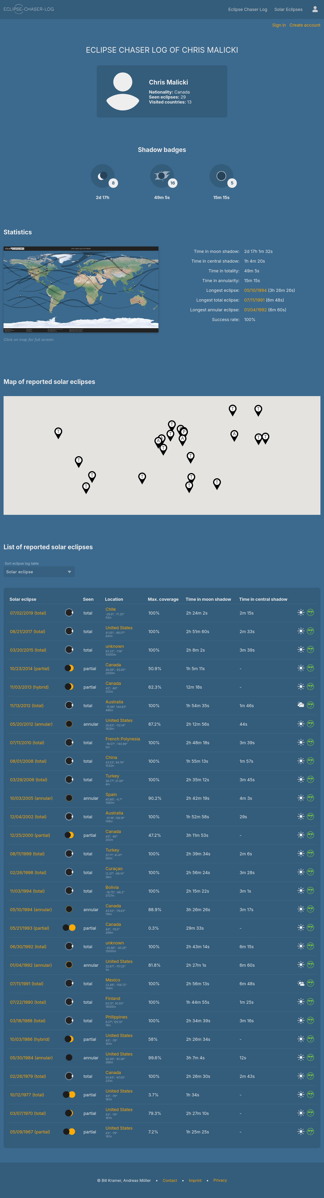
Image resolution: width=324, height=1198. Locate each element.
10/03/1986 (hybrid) (30, 1039)
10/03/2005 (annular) (31, 798)
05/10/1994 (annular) (31, 909)
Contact (170, 1180)
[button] (189, 487)
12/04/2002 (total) (28, 816)
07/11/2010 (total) (27, 742)
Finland (112, 998)
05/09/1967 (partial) (30, 1131)
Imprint (195, 1180)
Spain (111, 794)
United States (119, 627)
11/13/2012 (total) (27, 705)
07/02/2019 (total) (28, 613)
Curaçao (114, 868)
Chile (110, 609)
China (111, 757)
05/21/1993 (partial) (29, 928)
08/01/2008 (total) (28, 761)
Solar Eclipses (288, 9)
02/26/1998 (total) (28, 872)
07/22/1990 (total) (28, 1002)
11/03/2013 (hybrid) (29, 687)
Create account (305, 25)
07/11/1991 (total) (26, 983)
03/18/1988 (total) (28, 1020)
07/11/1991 (254, 300)
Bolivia (112, 887)
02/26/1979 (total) (28, 1076)
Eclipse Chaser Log (247, 9)
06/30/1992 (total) (28, 946)
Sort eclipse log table (22, 563)
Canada (113, 664)
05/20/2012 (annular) (31, 724)
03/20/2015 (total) (28, 650)
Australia (114, 701)
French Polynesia (122, 738)
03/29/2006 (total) (29, 779)
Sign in (279, 25)
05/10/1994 (255, 290)
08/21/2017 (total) (27, 631)
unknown (114, 646)
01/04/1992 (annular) (31, 965)
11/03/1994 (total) (27, 891)
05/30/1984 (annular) (31, 1057)
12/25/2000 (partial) (30, 835)
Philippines (116, 1016)
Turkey (112, 775)
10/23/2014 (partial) (29, 668)
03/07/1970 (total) (28, 1113)
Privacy (220, 1180)
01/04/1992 (255, 309)
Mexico (112, 979)
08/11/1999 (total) (27, 853)
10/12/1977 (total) (27, 1094)
